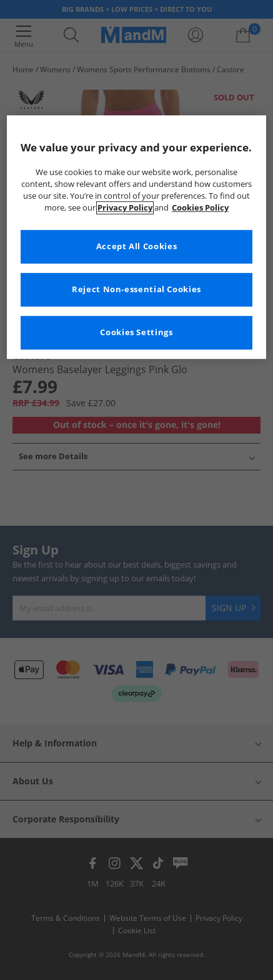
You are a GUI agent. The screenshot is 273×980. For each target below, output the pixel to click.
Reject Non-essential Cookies (136, 289)
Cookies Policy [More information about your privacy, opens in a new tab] (200, 207)
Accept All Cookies (136, 246)
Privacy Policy (124, 207)
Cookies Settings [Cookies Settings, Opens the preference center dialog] (136, 332)
